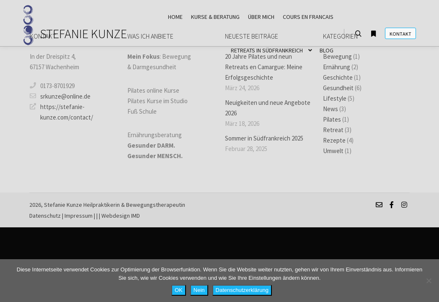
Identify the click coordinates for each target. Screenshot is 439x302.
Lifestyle (334, 98)
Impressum (79, 215)
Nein (199, 290)
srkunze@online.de (60, 96)
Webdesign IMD (120, 215)
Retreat (333, 130)
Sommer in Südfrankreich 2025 (264, 138)
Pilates (332, 119)
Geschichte (338, 77)
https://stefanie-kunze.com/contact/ (61, 111)
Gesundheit (338, 88)
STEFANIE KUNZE (82, 34)
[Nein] (428, 280)
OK (179, 290)
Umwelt (333, 151)
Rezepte (334, 140)
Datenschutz (45, 215)
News (330, 109)
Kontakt (400, 34)
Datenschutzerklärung (242, 290)
